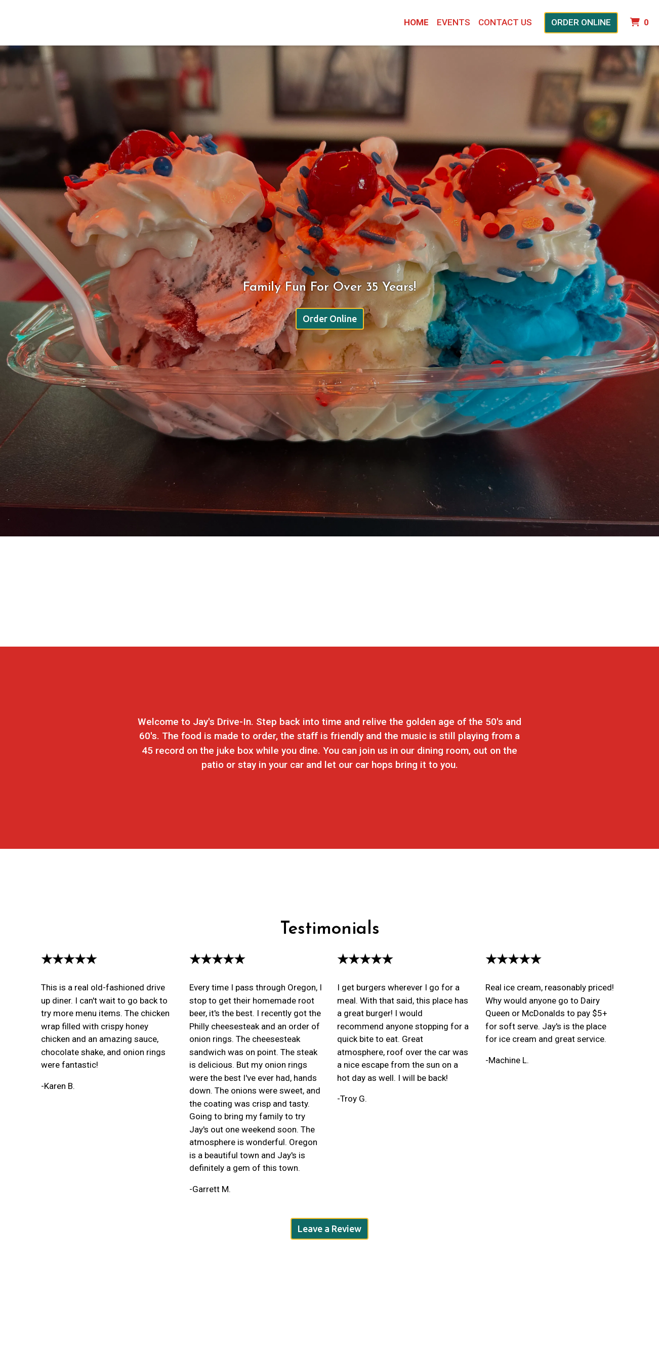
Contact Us (505, 22)
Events (453, 22)
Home (416, 22)
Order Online (581, 22)
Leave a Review (329, 1228)
